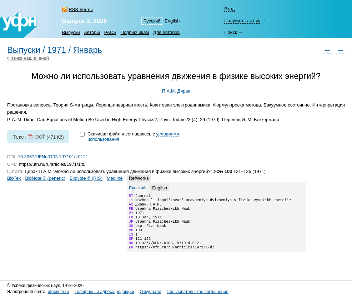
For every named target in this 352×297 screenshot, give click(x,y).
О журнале (150, 291)
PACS (110, 32)
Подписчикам (135, 32)
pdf (40, 136)
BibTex (14, 178)
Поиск (230, 32)
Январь (87, 50)
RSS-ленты (81, 9)
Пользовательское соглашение (197, 291)
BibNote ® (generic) (45, 178)
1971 (56, 50)
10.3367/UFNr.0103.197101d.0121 (53, 156)
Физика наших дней (28, 58)
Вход (229, 8)
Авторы (92, 32)
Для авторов (166, 32)
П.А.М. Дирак (176, 91)
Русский (152, 21)
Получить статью (242, 20)
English (172, 21)
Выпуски (71, 32)
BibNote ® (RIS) (86, 178)
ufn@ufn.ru (58, 291)
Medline (115, 178)
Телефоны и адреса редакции (104, 291)
